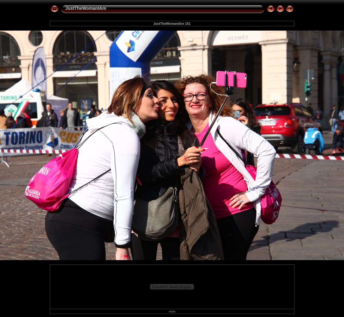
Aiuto (172, 311)
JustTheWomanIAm (85, 8)
